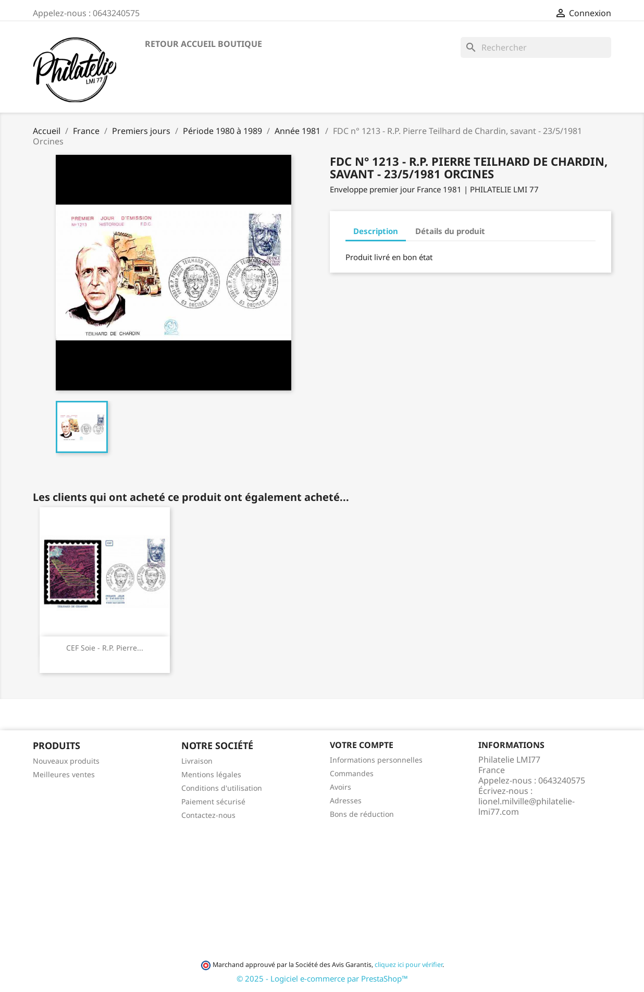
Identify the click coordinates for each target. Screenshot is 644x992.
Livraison (197, 761)
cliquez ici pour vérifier (408, 964)
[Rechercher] (536, 47)
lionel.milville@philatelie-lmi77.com (526, 806)
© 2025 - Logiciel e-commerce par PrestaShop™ (322, 978)
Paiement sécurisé (213, 801)
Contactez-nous (208, 815)
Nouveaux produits (66, 761)
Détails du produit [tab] (450, 231)
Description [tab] (375, 231)
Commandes (352, 773)
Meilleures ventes (64, 774)
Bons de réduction (362, 814)
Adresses (346, 800)
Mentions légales (211, 774)
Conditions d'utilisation (221, 788)
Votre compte (361, 745)
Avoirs (340, 787)
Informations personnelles (376, 760)
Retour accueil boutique (203, 44)
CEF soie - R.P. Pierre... (104, 648)
